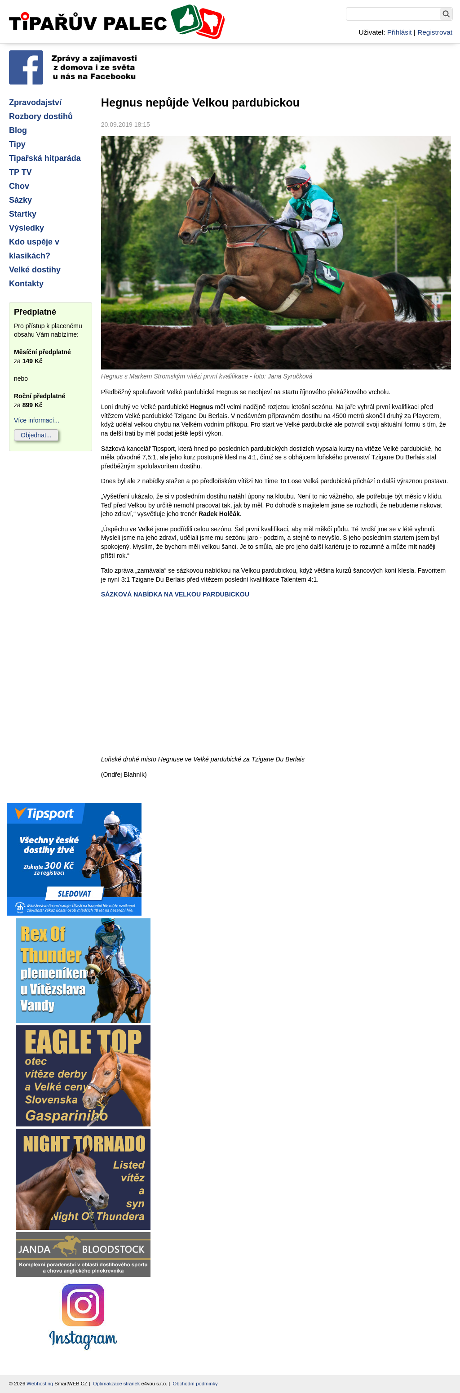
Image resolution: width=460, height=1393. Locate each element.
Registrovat (434, 32)
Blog (18, 130)
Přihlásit (399, 32)
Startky (22, 213)
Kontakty (26, 283)
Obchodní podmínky (195, 1383)
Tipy (17, 144)
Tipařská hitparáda (45, 158)
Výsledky (26, 227)
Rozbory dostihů (41, 116)
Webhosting (40, 1383)
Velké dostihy (35, 269)
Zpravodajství (35, 102)
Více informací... (36, 420)
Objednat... (36, 435)
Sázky (20, 200)
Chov (19, 186)
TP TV (20, 172)
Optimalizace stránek (116, 1383)
